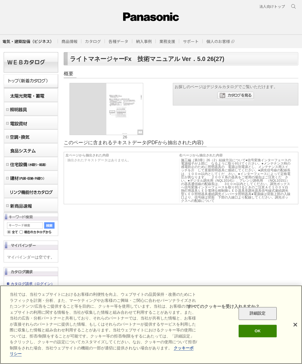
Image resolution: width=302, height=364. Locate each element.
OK (257, 331)
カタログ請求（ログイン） (33, 284)
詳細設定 (258, 313)
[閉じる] (295, 324)
